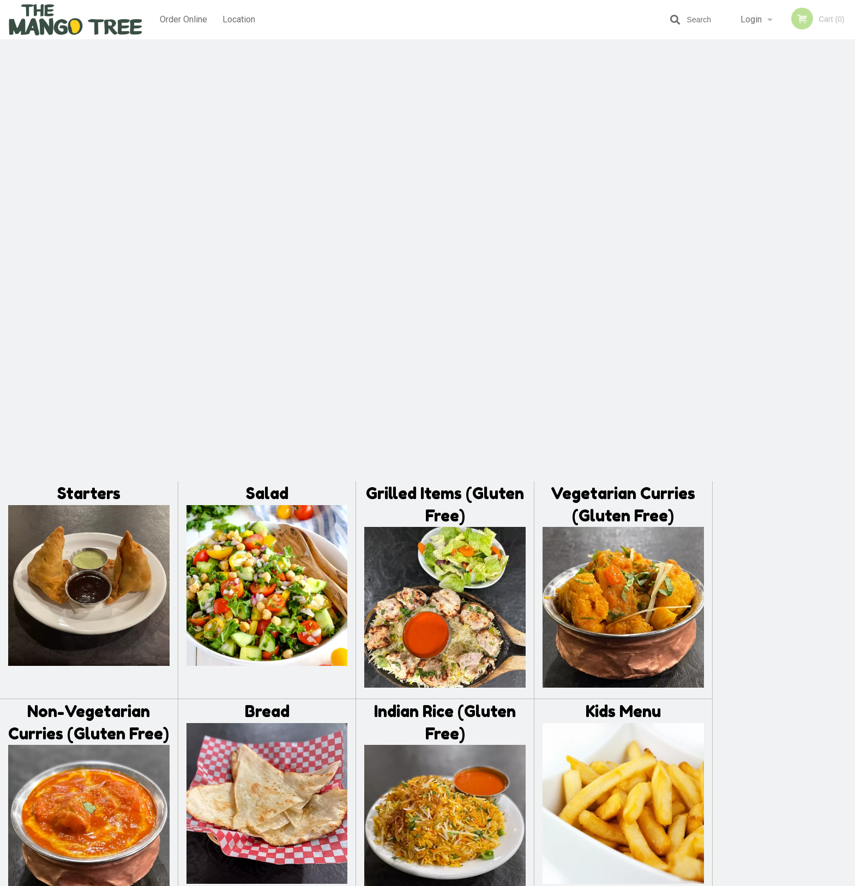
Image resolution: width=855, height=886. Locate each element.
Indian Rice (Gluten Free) (445, 288)
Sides (89, 495)
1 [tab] (742, 301)
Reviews (494, 740)
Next (846, 231)
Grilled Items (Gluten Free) (445, 70)
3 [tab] (775, 301)
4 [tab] (791, 301)
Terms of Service (446, 878)
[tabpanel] (784, 231)
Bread (267, 277)
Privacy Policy (503, 767)
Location (239, 19)
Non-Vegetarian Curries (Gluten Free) (88, 288)
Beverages (445, 495)
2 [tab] (759, 301)
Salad (267, 59)
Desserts (266, 495)
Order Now (784, 63)
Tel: (600, 767)
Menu (399, 740)
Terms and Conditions (515, 754)
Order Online (183, 19)
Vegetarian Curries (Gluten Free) (623, 70)
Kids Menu (623, 277)
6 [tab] (824, 301)
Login (751, 19)
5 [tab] (808, 301)
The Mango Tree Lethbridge (232, 726)
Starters (89, 59)
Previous (720, 231)
